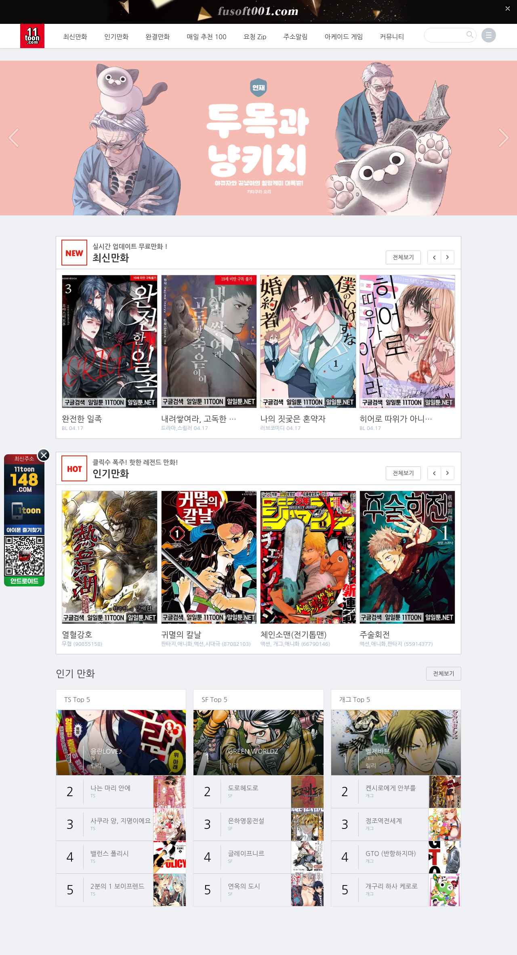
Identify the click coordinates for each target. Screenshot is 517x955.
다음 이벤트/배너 (504, 119)
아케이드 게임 (344, 34)
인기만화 (116, 34)
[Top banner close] (508, 8)
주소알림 (296, 34)
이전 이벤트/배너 (13, 119)
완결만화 (157, 34)
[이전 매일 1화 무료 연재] (434, 238)
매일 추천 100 (207, 34)
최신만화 (75, 34)
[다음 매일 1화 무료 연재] (447, 238)
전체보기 (403, 238)
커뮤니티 (392, 34)
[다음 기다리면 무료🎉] (447, 454)
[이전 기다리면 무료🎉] (434, 454)
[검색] (450, 32)
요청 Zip (255, 34)
